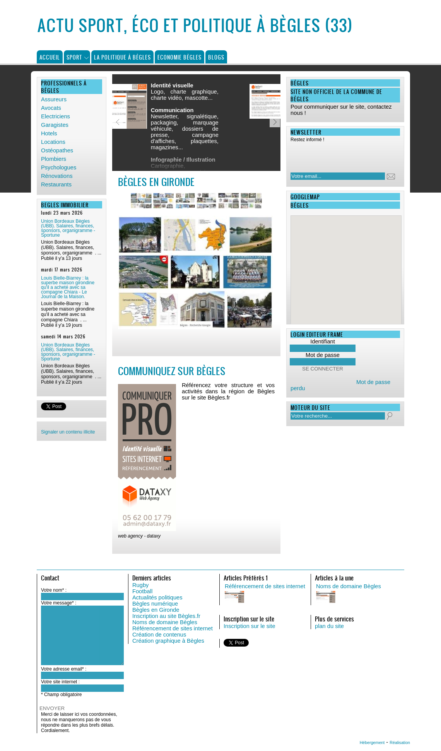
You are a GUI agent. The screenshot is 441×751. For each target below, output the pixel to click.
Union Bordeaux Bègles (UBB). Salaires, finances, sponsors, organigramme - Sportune (68, 228)
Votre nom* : (54, 590)
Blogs (216, 57)
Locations (53, 142)
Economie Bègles (179, 57)
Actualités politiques (157, 597)
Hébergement (372, 742)
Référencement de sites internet (172, 628)
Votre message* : (58, 603)
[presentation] (340, 155)
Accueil (49, 57)
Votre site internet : (60, 681)
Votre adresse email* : (63, 669)
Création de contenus (159, 635)
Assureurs (54, 99)
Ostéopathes (57, 150)
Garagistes (54, 125)
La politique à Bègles (122, 57)
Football (142, 591)
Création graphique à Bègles (168, 641)
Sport (74, 57)
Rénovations (56, 176)
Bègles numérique (155, 604)
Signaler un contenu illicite (68, 432)
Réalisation (400, 742)
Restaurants (56, 184)
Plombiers (53, 159)
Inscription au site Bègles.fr (166, 616)
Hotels (49, 133)
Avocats (51, 108)
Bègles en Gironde (155, 610)
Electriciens (55, 116)
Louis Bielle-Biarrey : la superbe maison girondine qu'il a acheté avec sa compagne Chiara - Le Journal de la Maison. (67, 287)
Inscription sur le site (249, 626)
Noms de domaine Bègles (164, 622)
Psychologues (58, 167)
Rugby (140, 585)
